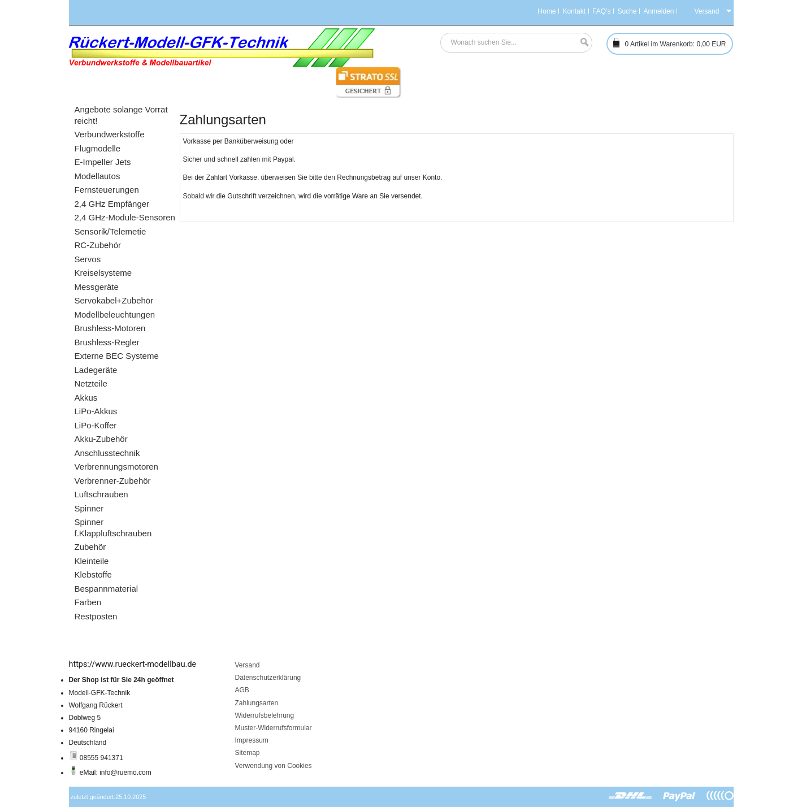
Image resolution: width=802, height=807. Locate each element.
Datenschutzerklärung (268, 678)
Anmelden (658, 11)
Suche (626, 11)
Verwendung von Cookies (273, 766)
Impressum (251, 740)
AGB (242, 690)
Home (546, 11)
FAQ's (601, 11)
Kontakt (574, 11)
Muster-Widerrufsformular (273, 728)
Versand (247, 665)
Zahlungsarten (257, 703)
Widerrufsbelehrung (264, 715)
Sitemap (247, 753)
